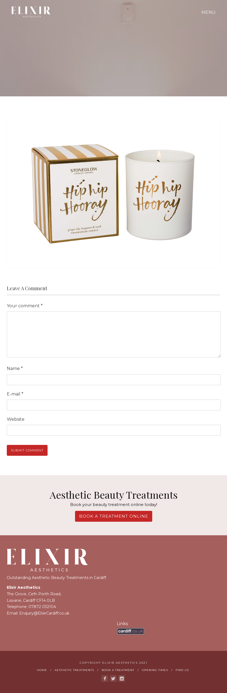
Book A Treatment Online (113, 516)
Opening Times (155, 670)
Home (42, 670)
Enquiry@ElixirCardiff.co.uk (44, 613)
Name (15, 368)
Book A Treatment (118, 670)
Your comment (25, 305)
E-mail (15, 394)
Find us (182, 670)
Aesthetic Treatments (74, 670)
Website (15, 419)
